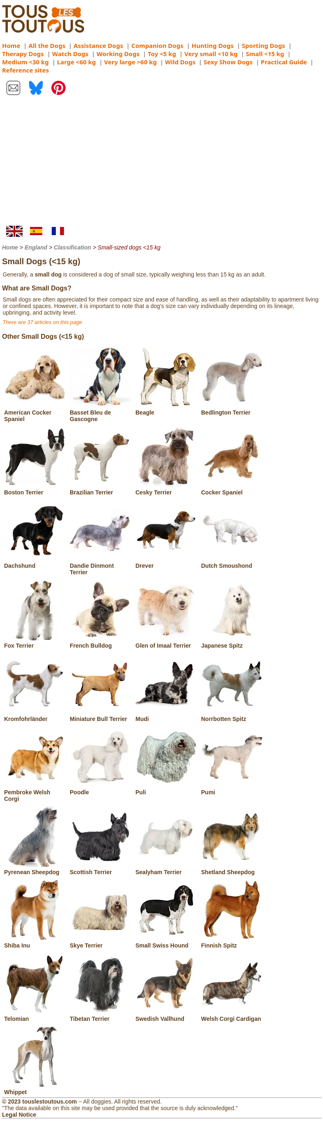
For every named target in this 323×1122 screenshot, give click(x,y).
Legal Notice (19, 1114)
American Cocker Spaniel (35, 412)
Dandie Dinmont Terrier (100, 566)
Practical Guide (284, 62)
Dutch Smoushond (232, 562)
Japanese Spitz (232, 642)
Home (11, 45)
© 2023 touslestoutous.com (39, 1101)
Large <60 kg (76, 62)
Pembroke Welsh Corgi (35, 792)
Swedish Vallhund (166, 1015)
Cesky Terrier (166, 489)
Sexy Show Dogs (228, 62)
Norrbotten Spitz (232, 715)
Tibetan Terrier (100, 1015)
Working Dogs (118, 54)
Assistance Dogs (98, 45)
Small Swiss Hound (166, 942)
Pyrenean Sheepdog (35, 868)
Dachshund (35, 562)
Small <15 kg (265, 54)
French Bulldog (100, 642)
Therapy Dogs (23, 54)
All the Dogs (47, 45)
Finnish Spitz (232, 942)
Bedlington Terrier (232, 409)
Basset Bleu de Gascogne (100, 412)
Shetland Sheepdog (232, 868)
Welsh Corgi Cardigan (232, 1015)
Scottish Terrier (100, 868)
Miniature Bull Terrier (100, 715)
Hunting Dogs (213, 45)
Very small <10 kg (211, 54)
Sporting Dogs (263, 45)
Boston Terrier (35, 489)
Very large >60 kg (130, 62)
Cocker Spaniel (232, 489)
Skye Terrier (100, 942)
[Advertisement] (161, 164)
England (36, 247)
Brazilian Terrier (100, 489)
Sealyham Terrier (166, 868)
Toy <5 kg (162, 54)
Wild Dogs (180, 62)
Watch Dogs (70, 54)
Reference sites (25, 70)
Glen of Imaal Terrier (166, 642)
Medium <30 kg (25, 62)
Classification (72, 247)
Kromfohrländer (35, 715)
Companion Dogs (157, 45)
